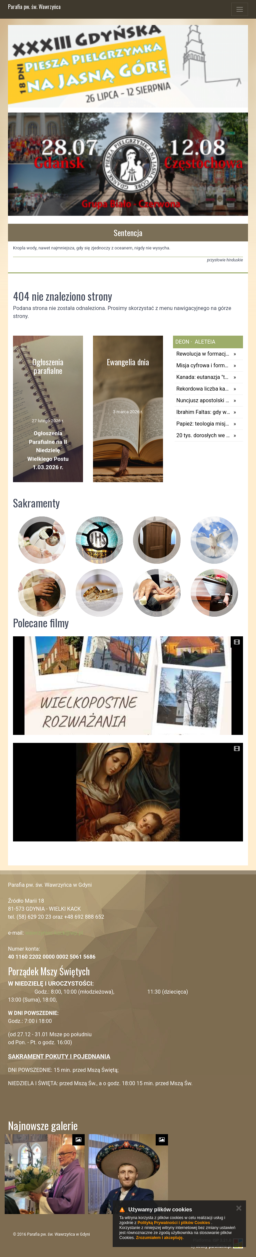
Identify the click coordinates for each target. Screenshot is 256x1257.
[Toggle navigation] (239, 9)
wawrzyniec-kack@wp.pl (54, 933)
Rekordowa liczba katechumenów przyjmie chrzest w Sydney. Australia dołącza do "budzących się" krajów (203, 389)
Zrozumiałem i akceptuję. (160, 1237)
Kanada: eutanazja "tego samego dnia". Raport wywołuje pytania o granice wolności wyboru (203, 377)
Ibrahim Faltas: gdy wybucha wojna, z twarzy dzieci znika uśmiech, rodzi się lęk (203, 412)
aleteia (204, 342)
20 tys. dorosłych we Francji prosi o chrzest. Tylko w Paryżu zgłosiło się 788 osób (203, 435)
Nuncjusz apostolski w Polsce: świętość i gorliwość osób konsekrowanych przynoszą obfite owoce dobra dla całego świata (203, 400)
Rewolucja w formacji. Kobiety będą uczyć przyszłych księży (203, 354)
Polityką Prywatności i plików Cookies (174, 1222)
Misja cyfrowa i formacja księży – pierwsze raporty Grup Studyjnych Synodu (203, 365)
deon (182, 342)
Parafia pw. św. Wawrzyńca (34, 7)
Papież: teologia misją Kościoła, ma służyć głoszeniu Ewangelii (203, 424)
